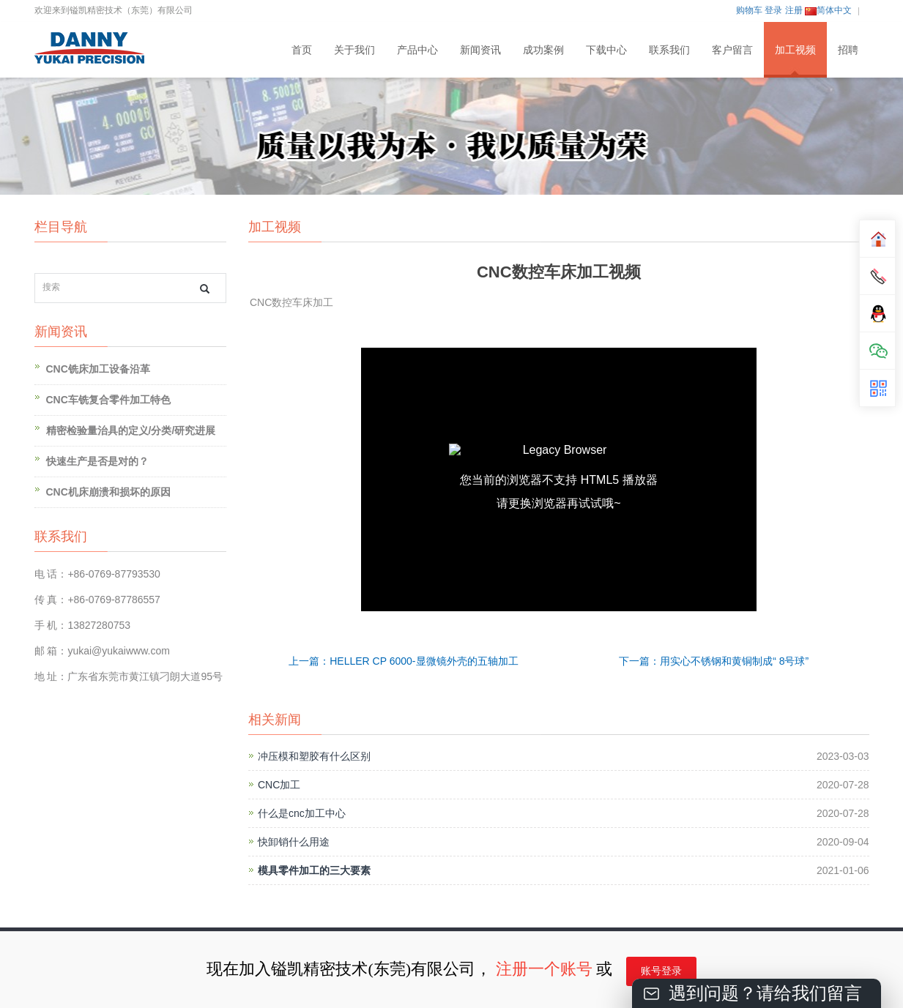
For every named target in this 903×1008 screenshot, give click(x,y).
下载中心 (606, 50)
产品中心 (417, 50)
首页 (301, 50)
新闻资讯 (480, 50)
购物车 (749, 10)
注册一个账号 (544, 969)
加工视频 (795, 50)
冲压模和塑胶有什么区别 (314, 756)
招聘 (848, 50)
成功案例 (543, 50)
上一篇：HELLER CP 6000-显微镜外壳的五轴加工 (403, 661)
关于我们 (354, 50)
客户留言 (732, 50)
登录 (773, 10)
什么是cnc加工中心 (302, 813)
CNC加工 (279, 785)
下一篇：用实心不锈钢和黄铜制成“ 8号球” (714, 661)
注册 (794, 10)
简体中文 (828, 10)
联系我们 (669, 50)
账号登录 (661, 971)
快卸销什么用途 (294, 842)
